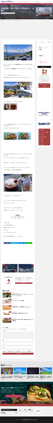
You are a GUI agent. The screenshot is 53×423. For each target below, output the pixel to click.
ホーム (17, 1)
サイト (3, 347)
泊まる (41, 139)
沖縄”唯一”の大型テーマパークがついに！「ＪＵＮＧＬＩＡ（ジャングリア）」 (22, 295)
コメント (4, 330)
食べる (41, 144)
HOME (3, 20)
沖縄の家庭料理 (43, 137)
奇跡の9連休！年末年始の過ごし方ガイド (20, 313)
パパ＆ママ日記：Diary (44, 132)
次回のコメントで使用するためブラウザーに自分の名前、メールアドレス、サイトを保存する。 (17, 351)
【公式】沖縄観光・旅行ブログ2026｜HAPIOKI (29, 419)
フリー (41, 134)
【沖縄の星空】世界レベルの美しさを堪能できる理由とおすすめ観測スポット (33, 377)
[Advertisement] (26, 30)
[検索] (49, 42)
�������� (48, 122)
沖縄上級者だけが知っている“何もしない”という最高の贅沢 (20, 377)
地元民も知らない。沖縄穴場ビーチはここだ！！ (22, 306)
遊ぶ (5, 20)
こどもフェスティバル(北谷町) (18, 300)
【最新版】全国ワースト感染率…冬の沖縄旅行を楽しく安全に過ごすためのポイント (46, 377)
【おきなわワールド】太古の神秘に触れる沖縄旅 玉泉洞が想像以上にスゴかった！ (7, 377)
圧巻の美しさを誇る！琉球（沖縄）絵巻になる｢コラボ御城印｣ (22, 320)
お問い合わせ (37, 1)
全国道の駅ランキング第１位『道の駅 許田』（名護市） (14, 20)
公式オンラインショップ (30, 1)
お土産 (41, 129)
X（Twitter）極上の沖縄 (22, 1)
